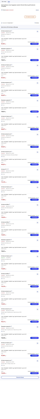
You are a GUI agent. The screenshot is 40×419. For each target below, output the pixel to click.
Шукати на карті (30, 16)
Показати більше (20, 386)
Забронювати (34, 44)
